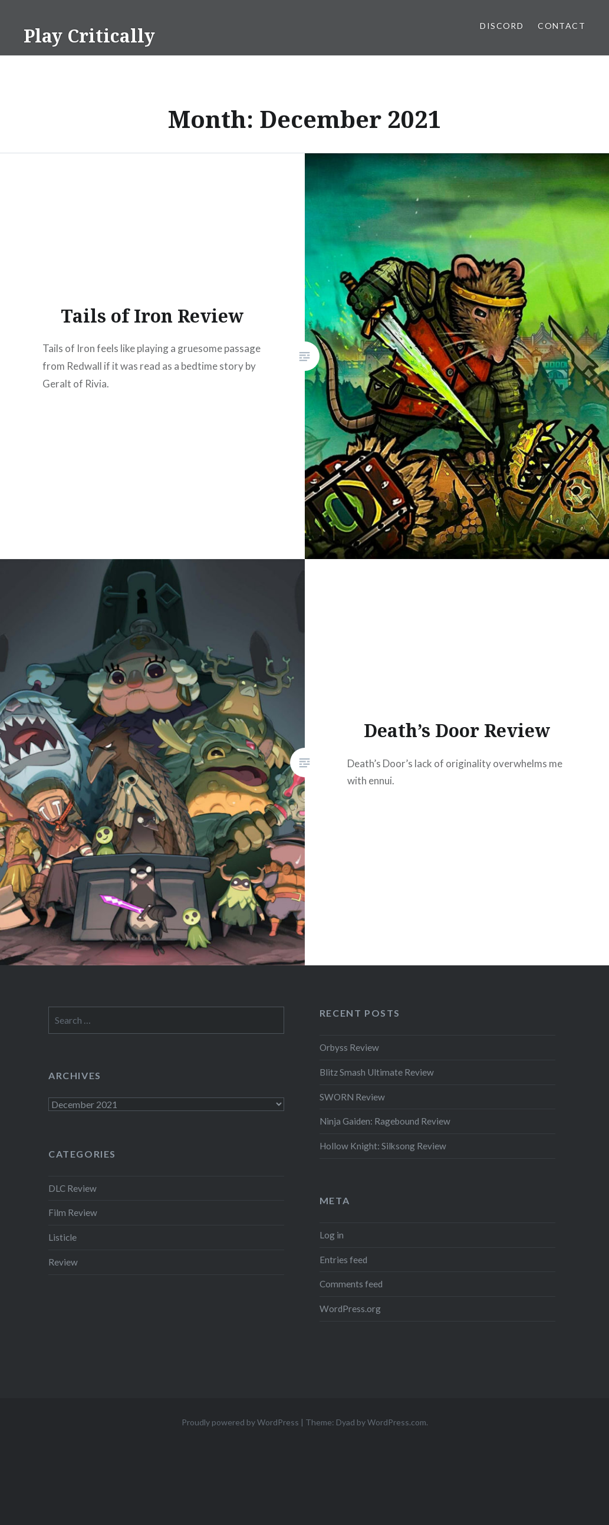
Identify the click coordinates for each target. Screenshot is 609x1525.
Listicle (62, 1237)
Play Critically (89, 36)
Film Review (72, 1212)
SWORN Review (352, 1097)
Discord (502, 26)
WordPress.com (396, 1422)
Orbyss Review (349, 1047)
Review (63, 1262)
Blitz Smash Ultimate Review (377, 1072)
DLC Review (72, 1188)
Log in (332, 1235)
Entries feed (343, 1259)
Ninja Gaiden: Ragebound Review (385, 1121)
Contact (561, 26)
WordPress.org (350, 1308)
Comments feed (351, 1283)
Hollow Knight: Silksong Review (383, 1146)
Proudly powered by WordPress (240, 1422)
